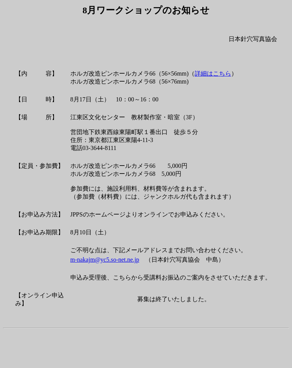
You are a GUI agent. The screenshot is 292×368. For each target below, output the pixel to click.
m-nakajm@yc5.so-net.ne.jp (104, 259)
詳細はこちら (213, 73)
